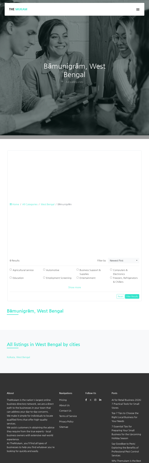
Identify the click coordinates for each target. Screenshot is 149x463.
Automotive (52, 270)
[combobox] (123, 260)
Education (18, 277)
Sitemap (63, 426)
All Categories (30, 204)
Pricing (63, 400)
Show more (74, 287)
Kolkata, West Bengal (18, 357)
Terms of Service (68, 416)
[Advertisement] (74, 173)
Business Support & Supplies (90, 272)
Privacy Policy (66, 421)
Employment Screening (58, 277)
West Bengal (47, 204)
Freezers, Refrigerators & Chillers (125, 279)
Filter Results (132, 296)
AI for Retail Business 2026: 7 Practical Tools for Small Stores (126, 404)
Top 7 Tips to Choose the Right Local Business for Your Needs (125, 417)
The (18, 9)
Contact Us (65, 410)
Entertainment (87, 277)
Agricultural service (23, 270)
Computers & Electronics (120, 272)
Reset (120, 296)
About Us (64, 405)
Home (14, 204)
